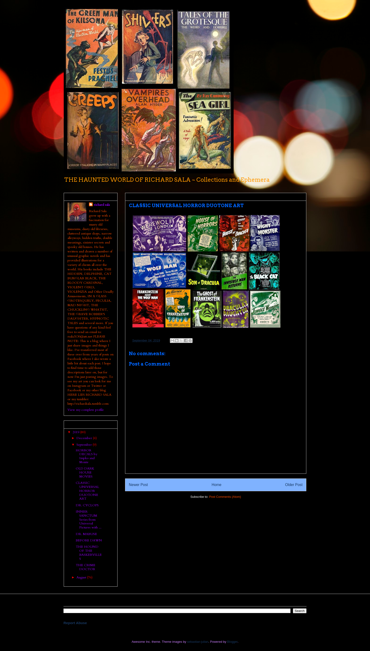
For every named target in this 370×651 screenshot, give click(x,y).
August (81, 577)
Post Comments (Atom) (225, 497)
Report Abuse (75, 623)
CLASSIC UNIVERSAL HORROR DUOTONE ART (87, 491)
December (84, 438)
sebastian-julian (197, 641)
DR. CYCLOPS (87, 505)
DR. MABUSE (86, 534)
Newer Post (138, 485)
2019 (76, 432)
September (84, 444)
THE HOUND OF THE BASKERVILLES (89, 552)
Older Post (294, 485)
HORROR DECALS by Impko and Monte (86, 456)
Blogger (232, 641)
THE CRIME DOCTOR (85, 567)
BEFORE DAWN (89, 540)
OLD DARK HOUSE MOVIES (85, 472)
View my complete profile (85, 410)
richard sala (102, 204)
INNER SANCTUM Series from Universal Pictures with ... (88, 519)
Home (217, 485)
